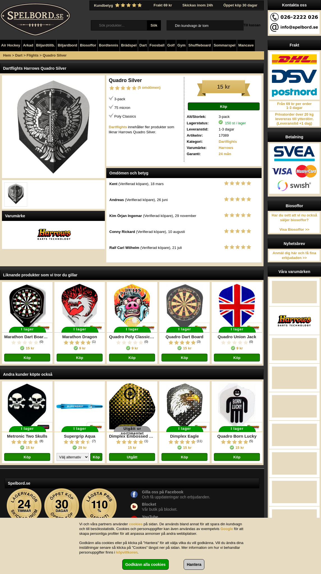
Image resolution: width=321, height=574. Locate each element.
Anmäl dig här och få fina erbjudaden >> (294, 255)
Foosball (156, 45)
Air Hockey (10, 45)
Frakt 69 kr (163, 5)
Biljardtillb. (45, 45)
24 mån (225, 154)
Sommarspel (224, 45)
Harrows (226, 148)
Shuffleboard (199, 45)
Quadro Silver (54, 55)
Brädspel (129, 45)
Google (226, 529)
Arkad (28, 45)
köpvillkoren (127, 552)
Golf (171, 45)
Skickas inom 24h (198, 5)
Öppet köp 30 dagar (240, 5)
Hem (7, 55)
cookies (135, 524)
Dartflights (228, 141)
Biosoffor (88, 45)
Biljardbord (67, 45)
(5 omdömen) (149, 87)
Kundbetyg (118, 5)
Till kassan (251, 25)
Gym (181, 45)
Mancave (246, 45)
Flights (33, 55)
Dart (143, 45)
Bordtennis (108, 45)
